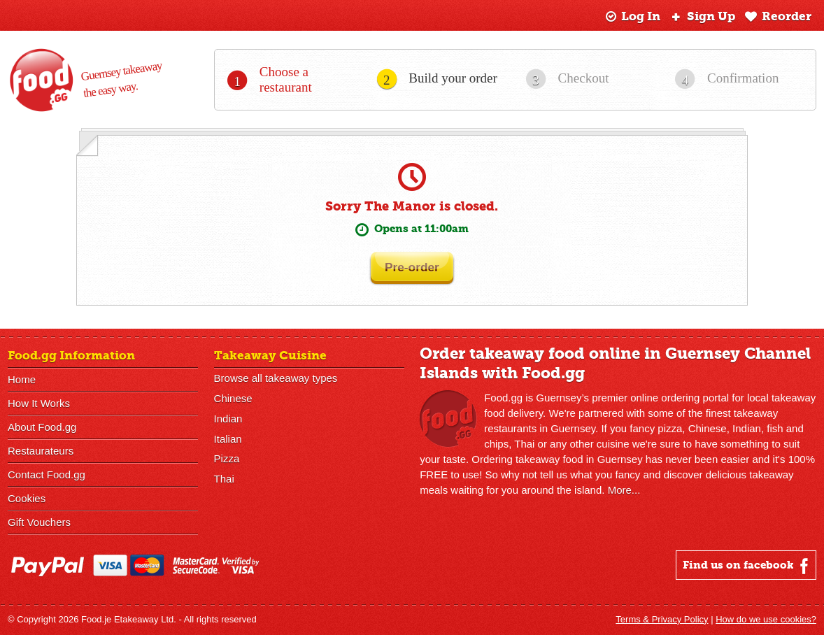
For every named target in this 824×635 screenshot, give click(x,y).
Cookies (26, 498)
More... (624, 490)
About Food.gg (42, 427)
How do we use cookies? (766, 619)
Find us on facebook (747, 565)
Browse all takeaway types (276, 378)
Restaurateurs (40, 451)
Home (22, 379)
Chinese (233, 398)
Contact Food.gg (46, 474)
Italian (228, 439)
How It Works (39, 403)
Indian (228, 418)
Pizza (227, 459)
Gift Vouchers (39, 522)
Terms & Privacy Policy (662, 619)
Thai (224, 479)
